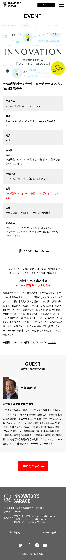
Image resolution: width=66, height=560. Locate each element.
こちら (52, 342)
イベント (13, 25)
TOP (4, 25)
